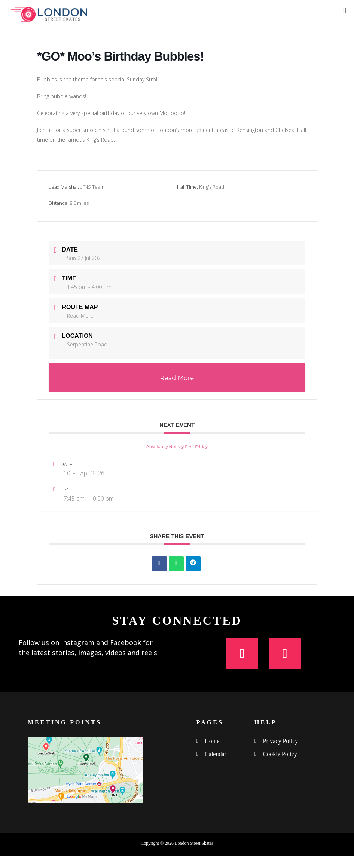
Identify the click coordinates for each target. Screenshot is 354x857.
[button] (344, 11)
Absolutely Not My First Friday (177, 446)
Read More (80, 315)
